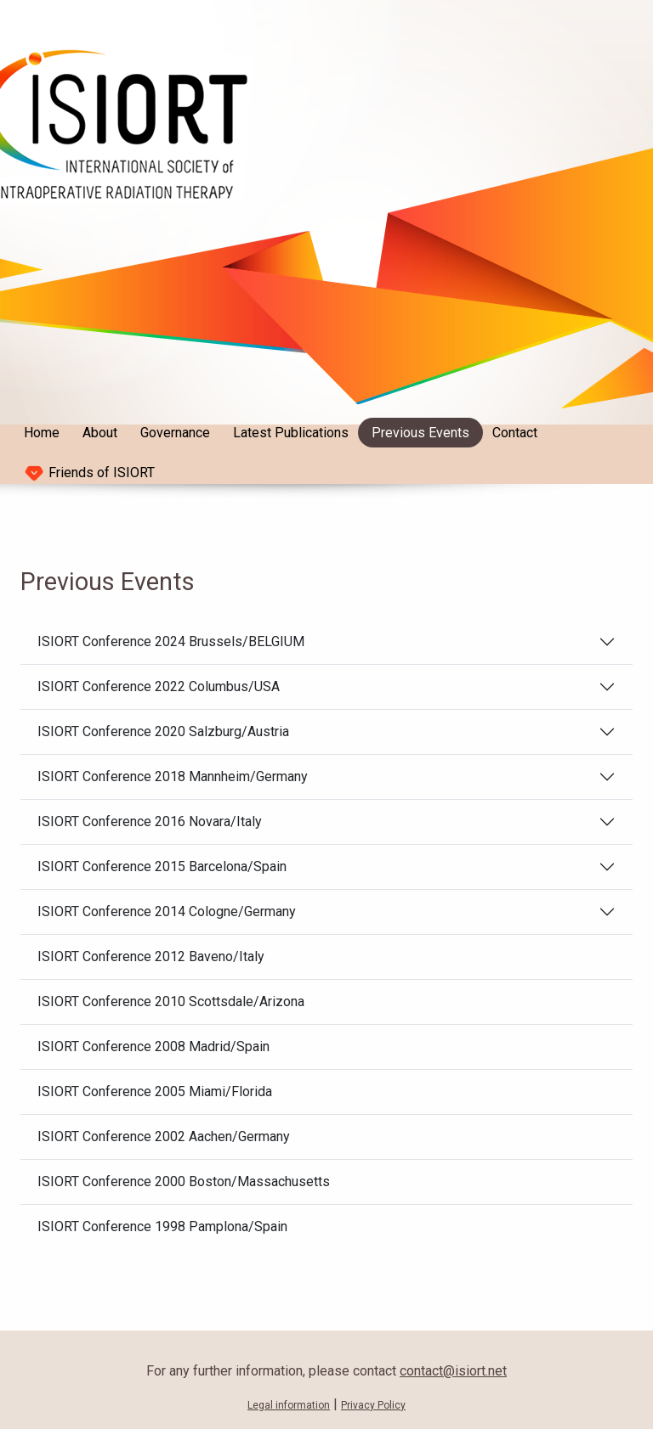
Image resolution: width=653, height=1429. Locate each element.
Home (42, 433)
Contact (514, 433)
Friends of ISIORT (89, 473)
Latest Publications (291, 433)
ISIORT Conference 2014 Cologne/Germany (166, 911)
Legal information (288, 1405)
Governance (175, 433)
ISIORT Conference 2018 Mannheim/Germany (172, 776)
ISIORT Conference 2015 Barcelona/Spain (162, 866)
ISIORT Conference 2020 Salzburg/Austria (163, 731)
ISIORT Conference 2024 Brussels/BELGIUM (170, 641)
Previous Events (420, 433)
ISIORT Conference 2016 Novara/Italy (149, 821)
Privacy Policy (373, 1405)
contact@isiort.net (453, 1371)
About (99, 433)
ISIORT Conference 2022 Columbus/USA (158, 686)
